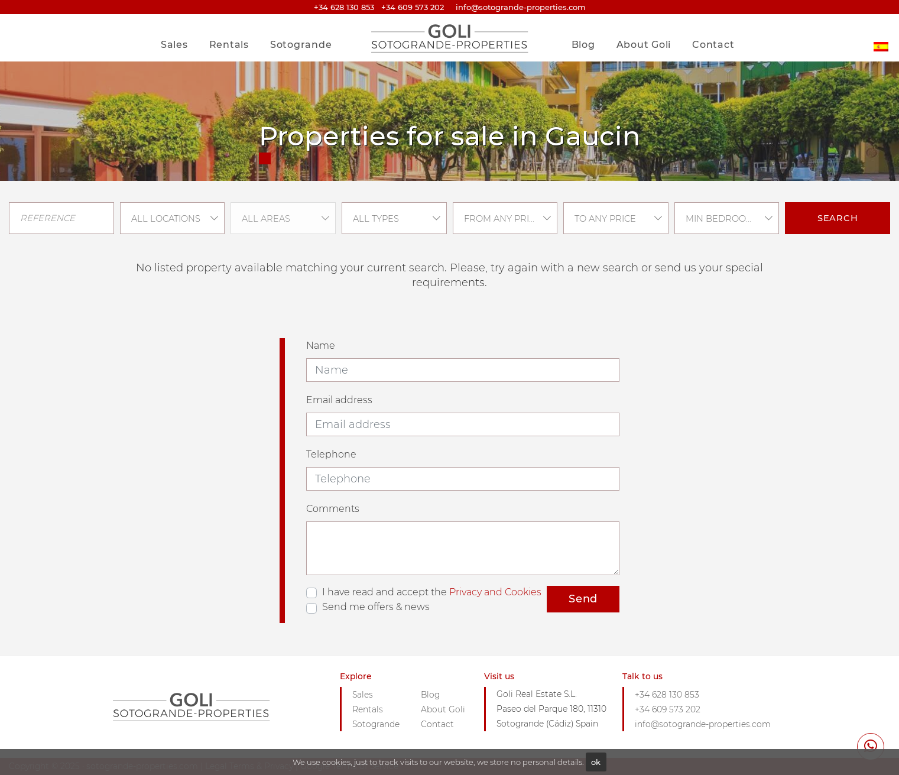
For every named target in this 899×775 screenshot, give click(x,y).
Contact (713, 44)
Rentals (229, 44)
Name (320, 345)
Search (837, 218)
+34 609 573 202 (412, 7)
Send (583, 598)
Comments (332, 508)
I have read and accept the (431, 592)
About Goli (643, 44)
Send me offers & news (376, 606)
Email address (339, 400)
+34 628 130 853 (344, 7)
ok (596, 762)
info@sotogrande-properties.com (703, 724)
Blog (583, 44)
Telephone (331, 454)
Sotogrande (301, 44)
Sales (174, 44)
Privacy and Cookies (495, 592)
